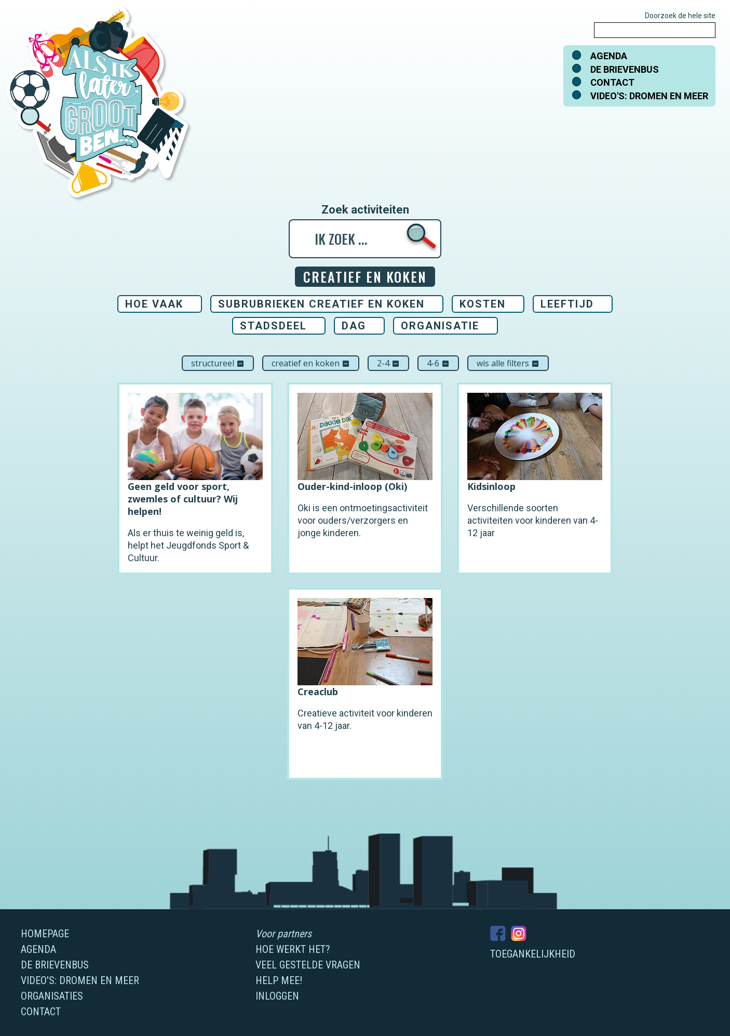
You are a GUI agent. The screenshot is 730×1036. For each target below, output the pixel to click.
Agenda (608, 55)
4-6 (438, 363)
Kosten (482, 304)
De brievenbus (624, 69)
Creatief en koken (311, 363)
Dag (354, 326)
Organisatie (440, 326)
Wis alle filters (508, 363)
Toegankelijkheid (532, 954)
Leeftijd (567, 304)
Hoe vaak (154, 304)
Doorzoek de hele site (680, 15)
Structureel (218, 363)
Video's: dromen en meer (649, 95)
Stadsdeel (273, 326)
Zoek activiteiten (365, 210)
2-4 (388, 363)
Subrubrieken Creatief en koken (321, 304)
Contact (612, 82)
